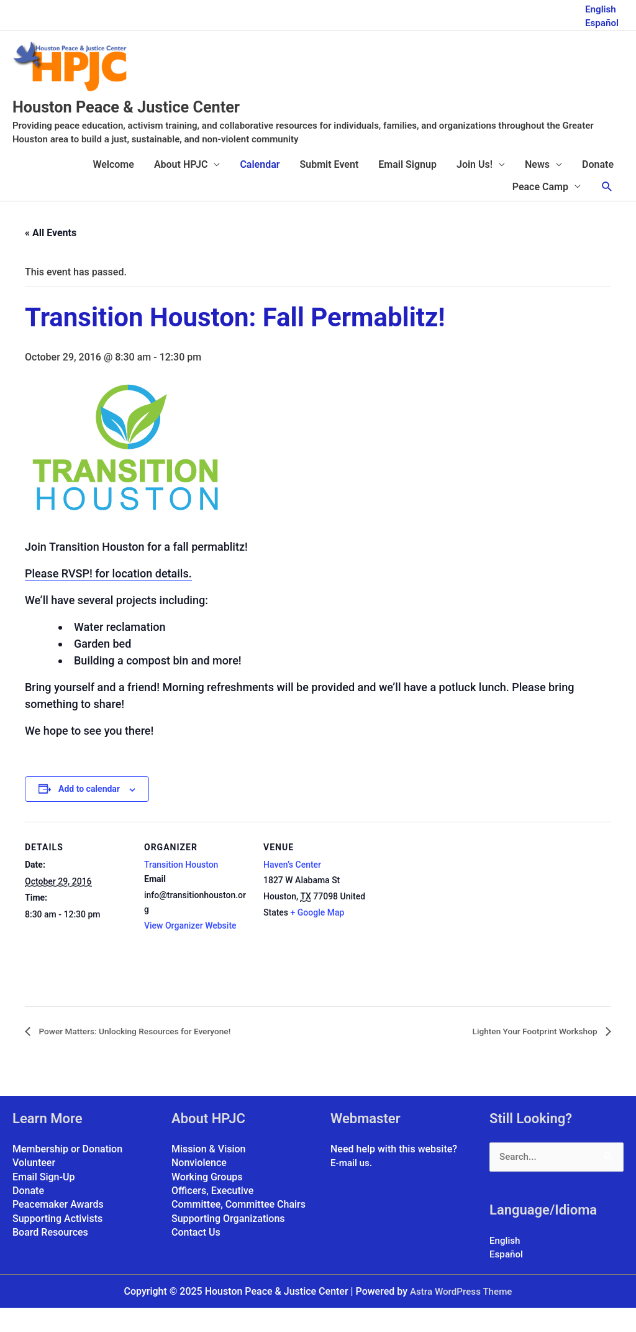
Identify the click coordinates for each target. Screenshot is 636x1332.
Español (601, 20)
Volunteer (33, 1186)
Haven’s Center (292, 888)
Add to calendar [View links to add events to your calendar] (89, 812)
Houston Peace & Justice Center (170, 128)
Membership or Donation (67, 1172)
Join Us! (475, 187)
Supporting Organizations (228, 1241)
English (599, 6)
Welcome (113, 187)
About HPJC (181, 187)
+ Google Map (318, 935)
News (537, 187)
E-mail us (350, 1186)
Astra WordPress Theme (461, 1315)
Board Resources (50, 1256)
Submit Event (329, 187)
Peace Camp (540, 210)
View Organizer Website (190, 948)
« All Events (50, 256)
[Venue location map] (448, 930)
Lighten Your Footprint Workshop (525, 1054)
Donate (598, 187)
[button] (607, 209)
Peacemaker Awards (58, 1228)
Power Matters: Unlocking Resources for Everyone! (150, 1054)
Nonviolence (199, 1186)
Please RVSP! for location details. (108, 596)
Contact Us (195, 1256)
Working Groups (207, 1200)
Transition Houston (181, 888)
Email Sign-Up (43, 1200)
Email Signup (407, 187)
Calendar (259, 187)
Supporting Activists (57, 1241)
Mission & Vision (208, 1172)
